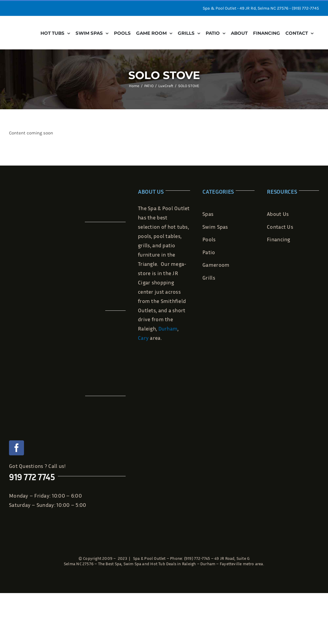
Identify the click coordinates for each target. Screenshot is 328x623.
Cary (143, 337)
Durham (168, 328)
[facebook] (16, 447)
